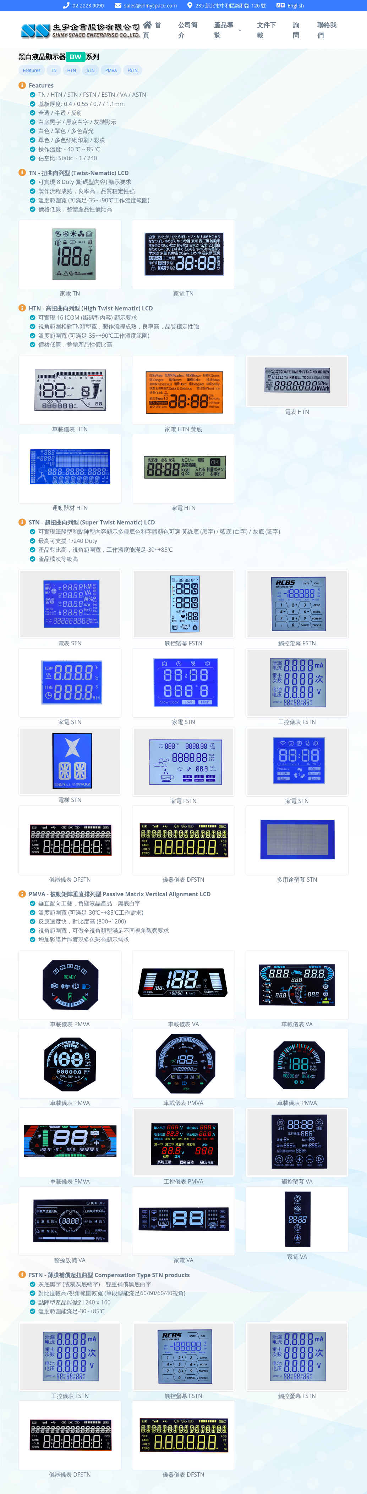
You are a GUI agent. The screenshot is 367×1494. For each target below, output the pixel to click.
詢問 (296, 30)
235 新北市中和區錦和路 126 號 (230, 5)
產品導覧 (223, 30)
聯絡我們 (326, 30)
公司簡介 (187, 30)
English (295, 5)
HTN (71, 70)
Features (31, 70)
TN (54, 70)
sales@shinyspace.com (150, 5)
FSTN (133, 70)
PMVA (111, 70)
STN (90, 70)
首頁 (152, 30)
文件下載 (266, 30)
